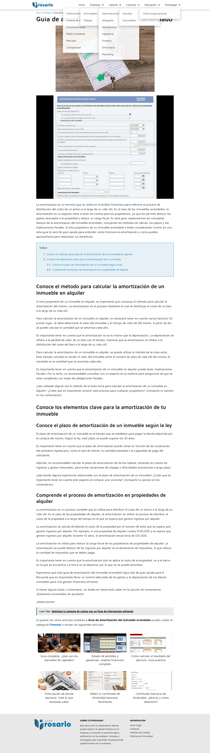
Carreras (131, 4)
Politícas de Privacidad (141, 736)
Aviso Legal (135, 725)
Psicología (171, 4)
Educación (150, 4)
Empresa (95, 4)
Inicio (82, 4)
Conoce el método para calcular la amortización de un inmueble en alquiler (90, 254)
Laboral (113, 4)
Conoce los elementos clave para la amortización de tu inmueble (84, 259)
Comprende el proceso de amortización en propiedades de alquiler (91, 269)
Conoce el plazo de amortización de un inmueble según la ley (87, 264)
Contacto (134, 728)
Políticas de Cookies (140, 732)
